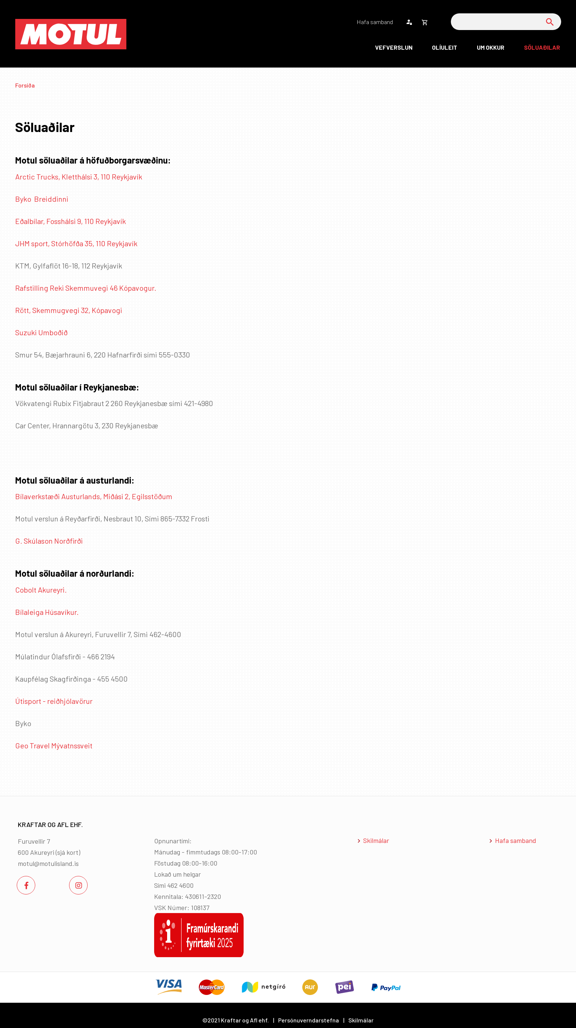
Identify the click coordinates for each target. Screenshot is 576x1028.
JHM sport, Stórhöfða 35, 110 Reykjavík (76, 243)
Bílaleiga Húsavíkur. (47, 611)
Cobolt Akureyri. (41, 589)
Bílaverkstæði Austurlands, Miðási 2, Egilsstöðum (93, 496)
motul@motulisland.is (48, 863)
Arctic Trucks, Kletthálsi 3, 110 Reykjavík (78, 176)
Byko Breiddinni (41, 198)
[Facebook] (26, 885)
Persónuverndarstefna (308, 1020)
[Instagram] (78, 885)
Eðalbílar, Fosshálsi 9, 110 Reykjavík (70, 221)
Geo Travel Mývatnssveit (53, 745)
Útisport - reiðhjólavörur (53, 700)
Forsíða (25, 85)
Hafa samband (515, 840)
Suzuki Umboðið (42, 332)
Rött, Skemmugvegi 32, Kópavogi (68, 310)
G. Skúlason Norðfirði (49, 540)
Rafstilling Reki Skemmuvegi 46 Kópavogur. (85, 287)
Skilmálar (376, 840)
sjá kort (67, 852)
